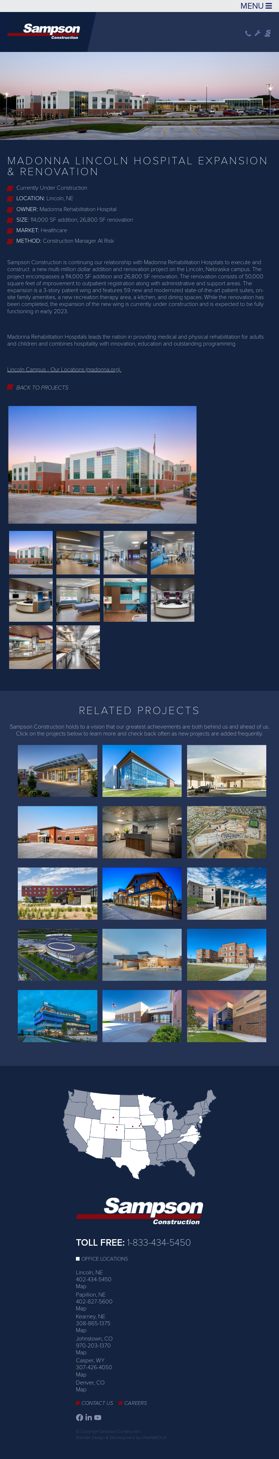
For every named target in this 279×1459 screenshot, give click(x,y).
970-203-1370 (93, 1345)
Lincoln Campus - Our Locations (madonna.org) (64, 369)
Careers (135, 1403)
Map (81, 1286)
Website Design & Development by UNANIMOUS (121, 1437)
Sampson (268, 33)
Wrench (258, 33)
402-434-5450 (94, 1279)
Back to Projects (42, 387)
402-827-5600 (94, 1301)
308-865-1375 (93, 1323)
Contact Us (97, 1403)
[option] (139, 94)
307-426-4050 (94, 1367)
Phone (248, 33)
